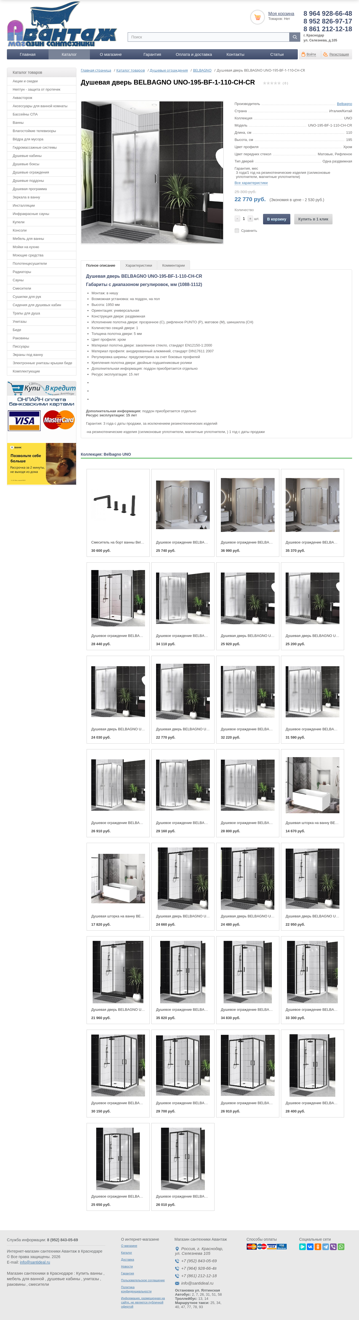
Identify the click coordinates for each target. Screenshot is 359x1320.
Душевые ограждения (31, 172)
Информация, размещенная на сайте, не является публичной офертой (143, 1302)
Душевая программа (30, 189)
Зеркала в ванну (26, 197)
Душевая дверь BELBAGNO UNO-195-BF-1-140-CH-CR (266, 636)
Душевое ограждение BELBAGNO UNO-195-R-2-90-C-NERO (141, 1196)
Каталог (69, 54)
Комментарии (173, 265)
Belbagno (344, 104)
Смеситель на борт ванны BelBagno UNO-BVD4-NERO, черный (144, 542)
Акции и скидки (25, 81)
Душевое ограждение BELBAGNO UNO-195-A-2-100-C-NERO (207, 1196)
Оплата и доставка (194, 54)
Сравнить (249, 231)
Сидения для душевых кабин (37, 305)
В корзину (276, 219)
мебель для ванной (25, 1278)
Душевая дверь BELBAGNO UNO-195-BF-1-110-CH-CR (202, 729)
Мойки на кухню (26, 247)
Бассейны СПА (25, 114)
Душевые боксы (26, 164)
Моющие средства (28, 255)
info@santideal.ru (35, 1262)
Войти (311, 54)
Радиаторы (22, 272)
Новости (127, 1266)
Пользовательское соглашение (143, 1280)
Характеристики (138, 265)
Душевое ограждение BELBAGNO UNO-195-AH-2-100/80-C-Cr (207, 542)
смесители (39, 1284)
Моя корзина (281, 13)
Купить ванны (89, 1273)
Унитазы (19, 321)
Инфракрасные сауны (31, 214)
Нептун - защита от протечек (36, 89)
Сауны (18, 280)
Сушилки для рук (27, 297)
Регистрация (339, 54)
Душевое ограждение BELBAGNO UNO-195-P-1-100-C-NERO (272, 1009)
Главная (28, 54)
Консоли (19, 230)
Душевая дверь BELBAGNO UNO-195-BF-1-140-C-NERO (203, 916)
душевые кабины (63, 1278)
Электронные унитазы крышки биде (42, 363)
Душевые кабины (27, 156)
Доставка (127, 1259)
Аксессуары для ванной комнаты (40, 106)
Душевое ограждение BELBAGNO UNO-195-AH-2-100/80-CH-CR (274, 823)
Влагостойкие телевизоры (34, 131)
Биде (17, 330)
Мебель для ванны (28, 239)
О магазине (111, 54)
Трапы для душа (26, 313)
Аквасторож (22, 98)
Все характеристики (251, 183)
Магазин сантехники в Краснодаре (40, 1273)
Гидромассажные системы (35, 147)
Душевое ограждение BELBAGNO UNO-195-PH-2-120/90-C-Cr (272, 542)
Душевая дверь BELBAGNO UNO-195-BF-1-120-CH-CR (137, 729)
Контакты (235, 54)
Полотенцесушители (30, 263)
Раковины (21, 338)
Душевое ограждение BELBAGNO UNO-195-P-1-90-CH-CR (204, 636)
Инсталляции (24, 205)
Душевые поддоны (28, 181)
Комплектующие (26, 371)
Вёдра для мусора (28, 139)
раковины (16, 1284)
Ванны (18, 122)
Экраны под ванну (28, 355)
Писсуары (21, 346)
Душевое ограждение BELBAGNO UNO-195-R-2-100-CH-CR (206, 823)
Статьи (277, 54)
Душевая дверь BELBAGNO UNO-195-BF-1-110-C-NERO (138, 1009)
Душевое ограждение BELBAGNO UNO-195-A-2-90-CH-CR (140, 823)
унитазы (91, 1278)
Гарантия (152, 54)
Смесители (22, 288)
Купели (19, 222)
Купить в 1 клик (313, 219)
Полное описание (100, 265)
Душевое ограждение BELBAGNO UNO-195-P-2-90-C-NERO (206, 1009)
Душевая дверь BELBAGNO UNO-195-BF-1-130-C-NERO (268, 916)
